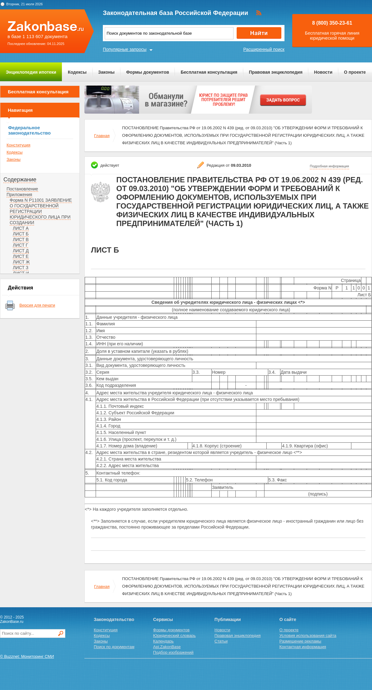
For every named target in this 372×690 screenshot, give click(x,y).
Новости (323, 72)
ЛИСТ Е (21, 256)
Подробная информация (329, 166)
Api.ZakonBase (167, 646)
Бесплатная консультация (209, 72)
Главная (101, 135)
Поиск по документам (114, 646)
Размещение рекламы (300, 641)
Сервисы (163, 619)
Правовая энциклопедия (275, 72)
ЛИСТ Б (21, 233)
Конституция (18, 145)
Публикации (227, 619)
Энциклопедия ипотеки (31, 72)
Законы (106, 72)
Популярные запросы (125, 49)
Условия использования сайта (307, 635)
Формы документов (147, 72)
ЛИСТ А (21, 228)
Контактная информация (302, 646)
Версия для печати (37, 305)
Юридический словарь (174, 635)
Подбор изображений (173, 652)
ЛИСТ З (20, 267)
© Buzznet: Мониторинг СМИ (27, 656)
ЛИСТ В (21, 239)
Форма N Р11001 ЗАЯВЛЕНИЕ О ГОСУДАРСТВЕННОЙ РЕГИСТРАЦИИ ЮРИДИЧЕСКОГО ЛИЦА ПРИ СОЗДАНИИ (41, 211)
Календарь (163, 641)
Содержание (19, 179)
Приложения (19, 194)
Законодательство (114, 619)
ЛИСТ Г (20, 245)
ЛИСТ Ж (21, 261)
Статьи (221, 641)
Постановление (22, 188)
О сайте (287, 619)
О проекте (355, 72)
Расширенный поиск (263, 49)
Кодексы (77, 72)
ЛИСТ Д (21, 250)
